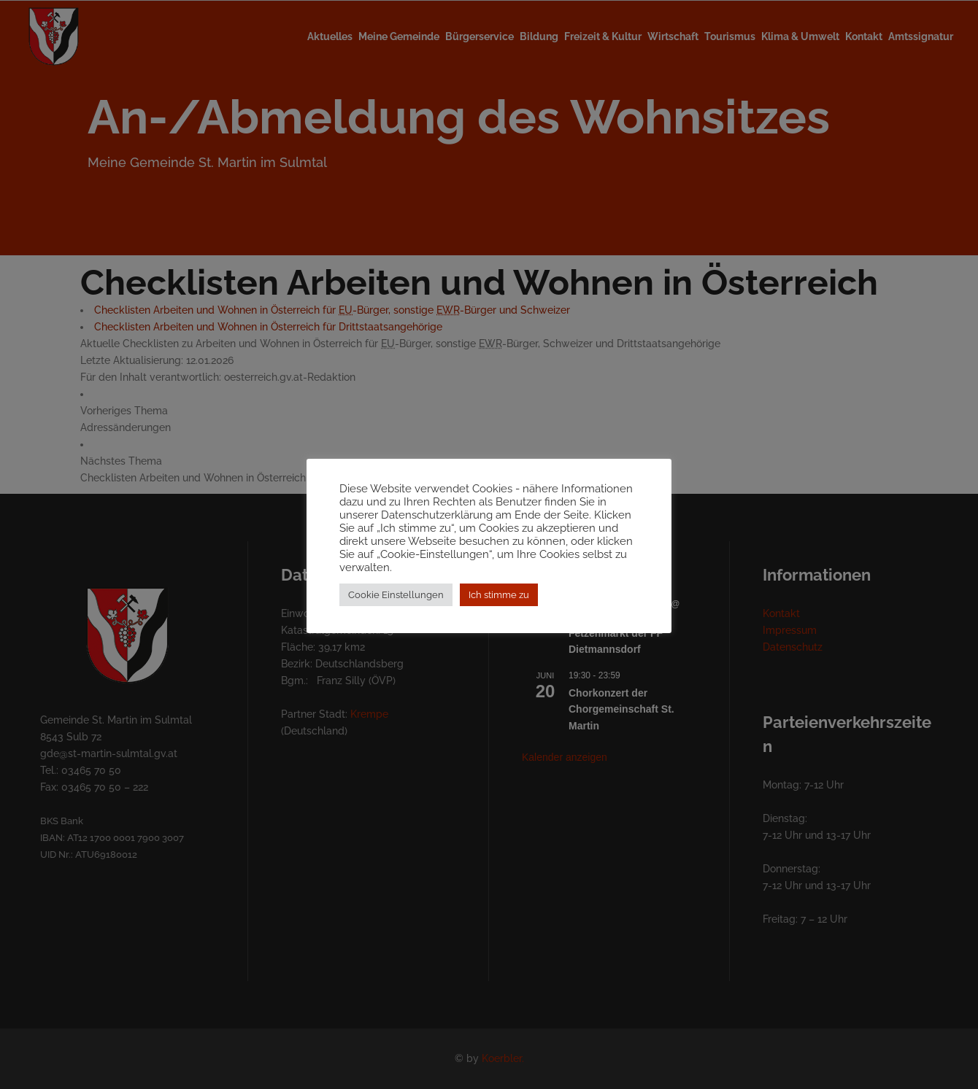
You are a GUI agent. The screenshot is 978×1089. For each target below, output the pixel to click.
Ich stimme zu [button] (499, 601)
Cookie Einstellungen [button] (396, 601)
